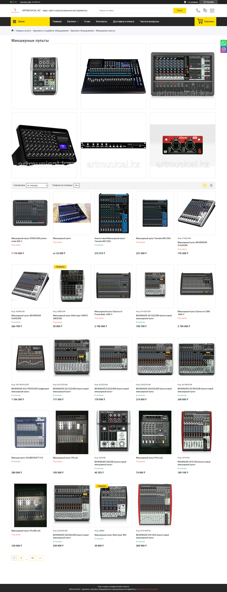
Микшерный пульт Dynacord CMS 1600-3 (194, 313)
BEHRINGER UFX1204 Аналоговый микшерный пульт (194, 463)
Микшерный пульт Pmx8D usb (25, 531)
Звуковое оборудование (82, 31)
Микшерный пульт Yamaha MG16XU (153, 238)
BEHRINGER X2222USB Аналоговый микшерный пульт (112, 390)
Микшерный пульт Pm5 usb (149, 458)
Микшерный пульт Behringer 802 (110, 535)
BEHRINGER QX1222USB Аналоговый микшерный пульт (71, 390)
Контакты (101, 21)
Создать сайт (25, 2)
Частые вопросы (149, 21)
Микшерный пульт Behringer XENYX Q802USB (70, 317)
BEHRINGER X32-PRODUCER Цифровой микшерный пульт (30, 390)
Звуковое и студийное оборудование (51, 31)
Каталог (71, 21)
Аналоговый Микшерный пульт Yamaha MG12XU (110, 239)
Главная (57, 21)
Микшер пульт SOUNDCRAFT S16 (27, 458)
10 (32, 558)
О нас (87, 21)
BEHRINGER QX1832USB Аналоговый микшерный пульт (195, 390)
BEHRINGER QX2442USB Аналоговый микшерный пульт (71, 536)
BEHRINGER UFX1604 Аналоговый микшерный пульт (152, 536)
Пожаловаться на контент (147, 589)
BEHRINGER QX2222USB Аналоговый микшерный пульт (154, 390)
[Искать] (179, 10)
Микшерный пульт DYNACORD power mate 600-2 (29, 239)
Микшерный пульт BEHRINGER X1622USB (192, 243)
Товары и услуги (23, 31)
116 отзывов (192, 2)
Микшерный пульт (62, 238)
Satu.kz (126, 587)
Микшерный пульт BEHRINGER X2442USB (26, 317)
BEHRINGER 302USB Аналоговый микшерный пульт (110, 463)
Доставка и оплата (123, 21)
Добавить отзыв (205, 10)
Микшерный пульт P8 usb (65, 458)
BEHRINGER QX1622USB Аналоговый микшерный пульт (154, 317)
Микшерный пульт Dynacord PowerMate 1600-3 (108, 313)
